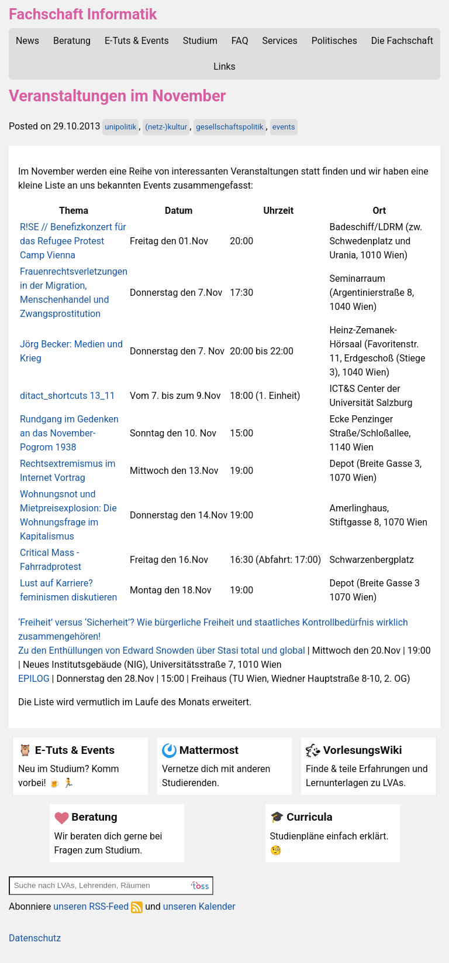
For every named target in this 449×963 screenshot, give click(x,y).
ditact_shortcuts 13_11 (67, 395)
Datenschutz (35, 938)
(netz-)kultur (166, 126)
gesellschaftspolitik (229, 126)
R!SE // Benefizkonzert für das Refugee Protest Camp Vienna (73, 241)
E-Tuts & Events (137, 40)
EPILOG (34, 678)
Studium (200, 40)
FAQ (240, 40)
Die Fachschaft (402, 40)
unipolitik (120, 126)
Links (224, 66)
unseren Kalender (199, 906)
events (283, 126)
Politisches (334, 40)
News (27, 40)
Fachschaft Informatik (83, 14)
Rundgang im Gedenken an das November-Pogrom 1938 (69, 433)
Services (280, 40)
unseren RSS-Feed (98, 906)
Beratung (72, 40)
